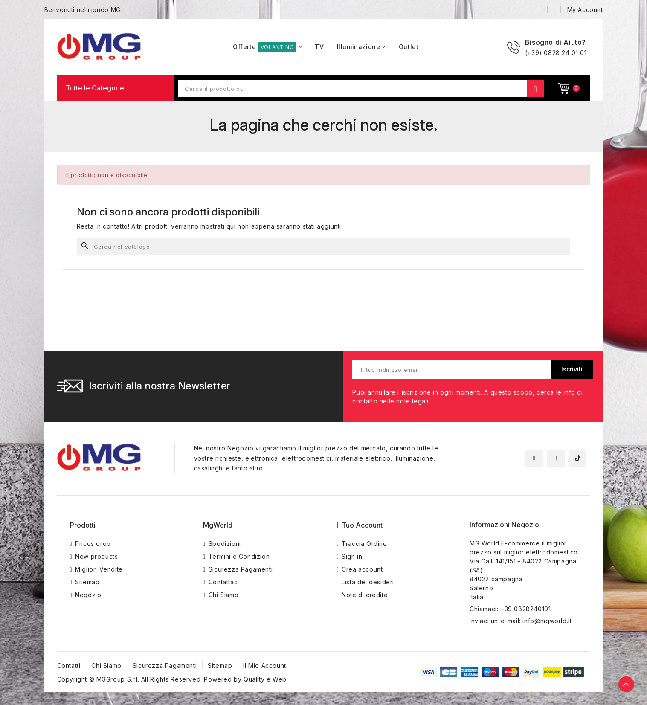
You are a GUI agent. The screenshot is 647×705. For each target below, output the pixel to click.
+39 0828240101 (525, 608)
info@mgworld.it (547, 620)
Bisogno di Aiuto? (555, 42)
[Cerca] (324, 246)
